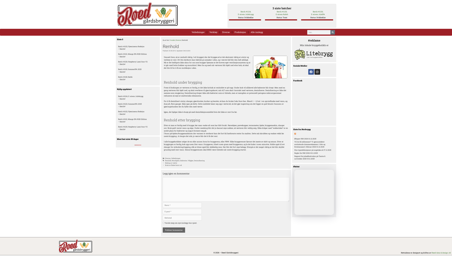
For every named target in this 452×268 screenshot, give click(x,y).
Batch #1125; (282, 11)
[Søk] (332, 32)
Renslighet (176, 161)
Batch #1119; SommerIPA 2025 (129, 69)
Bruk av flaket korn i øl (173, 165)
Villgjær (190, 161)
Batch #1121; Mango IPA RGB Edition (132, 54)
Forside (172, 40)
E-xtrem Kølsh (282, 14)
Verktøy (213, 32)
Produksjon (240, 32)
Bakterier (183, 161)
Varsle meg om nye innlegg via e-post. (181, 223)
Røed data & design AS (441, 253)
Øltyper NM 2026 (301, 139)
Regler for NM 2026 (302, 153)
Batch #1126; (318, 11)
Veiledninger (198, 32)
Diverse (226, 32)
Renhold (168, 161)
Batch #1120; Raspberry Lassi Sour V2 (132, 62)
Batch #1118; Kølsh (125, 77)
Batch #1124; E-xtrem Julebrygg (130, 96)
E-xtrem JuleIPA (318, 14)
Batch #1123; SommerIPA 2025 (130, 104)
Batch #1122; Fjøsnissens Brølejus (131, 46)
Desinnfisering (199, 161)
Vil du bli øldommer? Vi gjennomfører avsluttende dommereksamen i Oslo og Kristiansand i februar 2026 (309, 144)
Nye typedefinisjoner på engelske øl (308, 150)
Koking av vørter (171, 163)
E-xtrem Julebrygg (246, 14)
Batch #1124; (246, 11)
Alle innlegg (257, 32)
